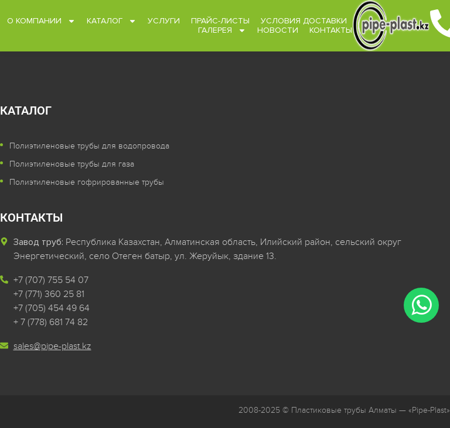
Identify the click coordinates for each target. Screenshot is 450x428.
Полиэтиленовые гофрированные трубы (86, 182)
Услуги (163, 21)
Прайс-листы (219, 21)
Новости (277, 30)
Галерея (222, 30)
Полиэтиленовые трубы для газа (71, 164)
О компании (40, 21)
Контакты (330, 30)
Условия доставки (303, 21)
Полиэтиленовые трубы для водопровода (89, 146)
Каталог (111, 21)
